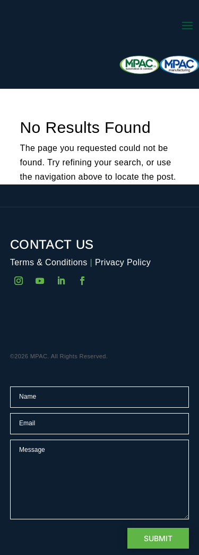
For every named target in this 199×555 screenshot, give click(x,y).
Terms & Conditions (49, 262)
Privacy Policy (123, 262)
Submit (158, 538)
